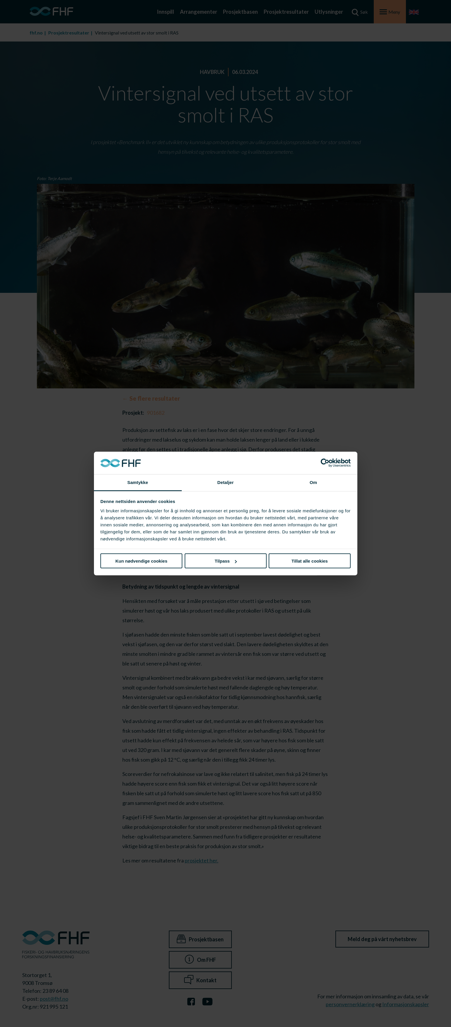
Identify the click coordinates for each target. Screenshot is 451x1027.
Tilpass (226, 561)
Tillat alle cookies (309, 561)
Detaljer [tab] (225, 482)
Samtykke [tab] (137, 482)
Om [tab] (313, 482)
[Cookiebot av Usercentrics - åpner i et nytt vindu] (325, 463)
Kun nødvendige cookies (141, 561)
